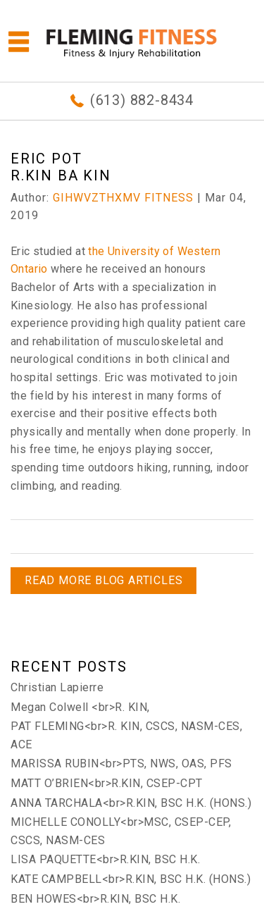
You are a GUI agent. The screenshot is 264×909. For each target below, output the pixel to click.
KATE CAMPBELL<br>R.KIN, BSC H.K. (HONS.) (131, 879)
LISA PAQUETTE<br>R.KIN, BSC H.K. (105, 859)
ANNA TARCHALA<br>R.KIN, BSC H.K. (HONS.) (131, 803)
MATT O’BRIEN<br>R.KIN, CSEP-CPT (107, 783)
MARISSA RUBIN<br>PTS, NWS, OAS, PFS (121, 763)
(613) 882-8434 (142, 100)
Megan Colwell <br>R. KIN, (80, 707)
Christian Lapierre (57, 687)
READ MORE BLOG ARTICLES (103, 580)
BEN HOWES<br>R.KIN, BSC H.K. (95, 898)
